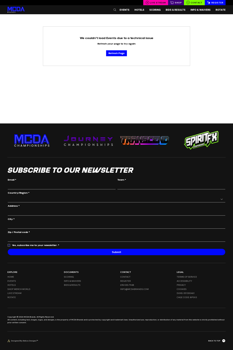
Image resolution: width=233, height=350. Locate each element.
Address (14, 206)
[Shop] (176, 2)
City (11, 219)
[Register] (215, 2)
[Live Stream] (155, 2)
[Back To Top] (217, 341)
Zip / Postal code (19, 232)
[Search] (115, 10)
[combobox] (116, 199)
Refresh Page (116, 53)
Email (12, 180)
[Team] (170, 186)
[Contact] (194, 2)
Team (121, 180)
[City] (115, 225)
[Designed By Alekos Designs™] (22, 340)
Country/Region (18, 193)
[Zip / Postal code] (115, 238)
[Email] (61, 186)
